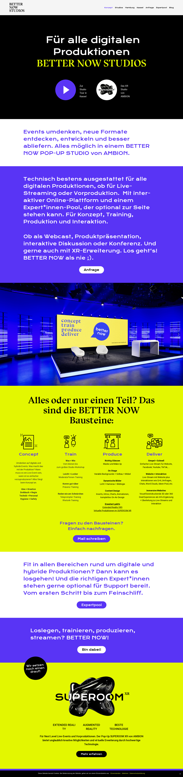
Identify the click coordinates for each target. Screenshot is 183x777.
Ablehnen (125, 773)
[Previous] (4, 334)
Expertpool (91, 605)
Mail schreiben (92, 539)
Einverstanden (116, 773)
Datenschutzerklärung (137, 773)
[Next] (178, 334)
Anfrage (91, 270)
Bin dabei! (91, 649)
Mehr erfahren (91, 754)
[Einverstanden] (180, 774)
